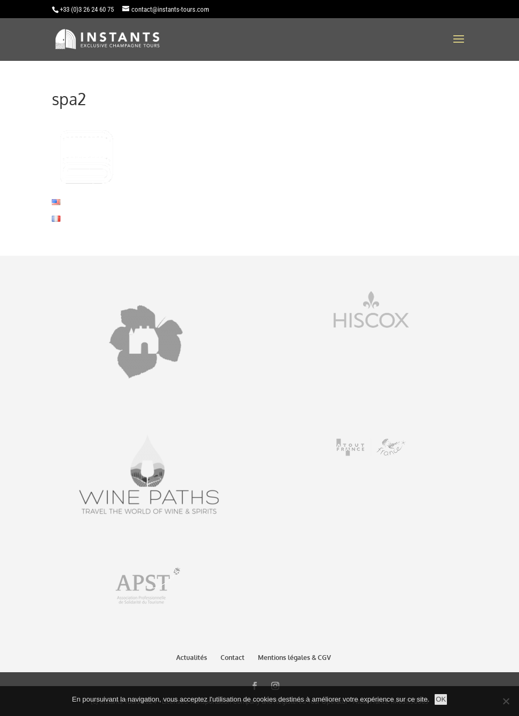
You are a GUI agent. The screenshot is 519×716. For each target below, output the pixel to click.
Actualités (191, 658)
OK (441, 699)
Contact (233, 658)
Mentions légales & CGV (294, 658)
